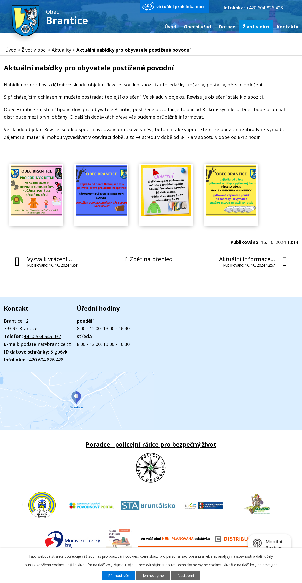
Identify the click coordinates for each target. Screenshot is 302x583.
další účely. (265, 556)
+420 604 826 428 (264, 8)
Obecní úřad (197, 27)
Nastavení (185, 575)
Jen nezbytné (153, 575)
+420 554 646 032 (42, 336)
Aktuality (61, 50)
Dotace (227, 27)
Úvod (170, 27)
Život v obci (256, 27)
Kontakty (287, 27)
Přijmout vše (118, 575)
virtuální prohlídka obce (181, 6)
